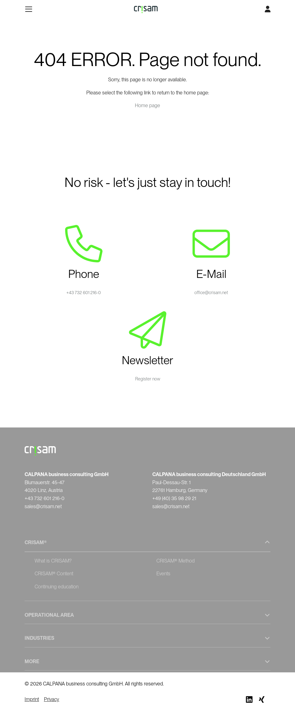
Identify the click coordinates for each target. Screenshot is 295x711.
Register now (147, 378)
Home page (147, 105)
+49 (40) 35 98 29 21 (174, 498)
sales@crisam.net (43, 506)
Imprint (32, 699)
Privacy (51, 699)
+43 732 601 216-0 (83, 292)
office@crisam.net (211, 292)
